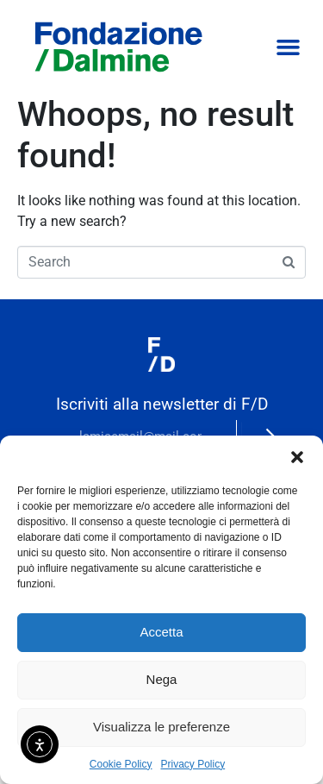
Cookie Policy (121, 764)
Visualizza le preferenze (161, 726)
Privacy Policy (193, 764)
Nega (161, 679)
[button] (297, 457)
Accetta (161, 631)
